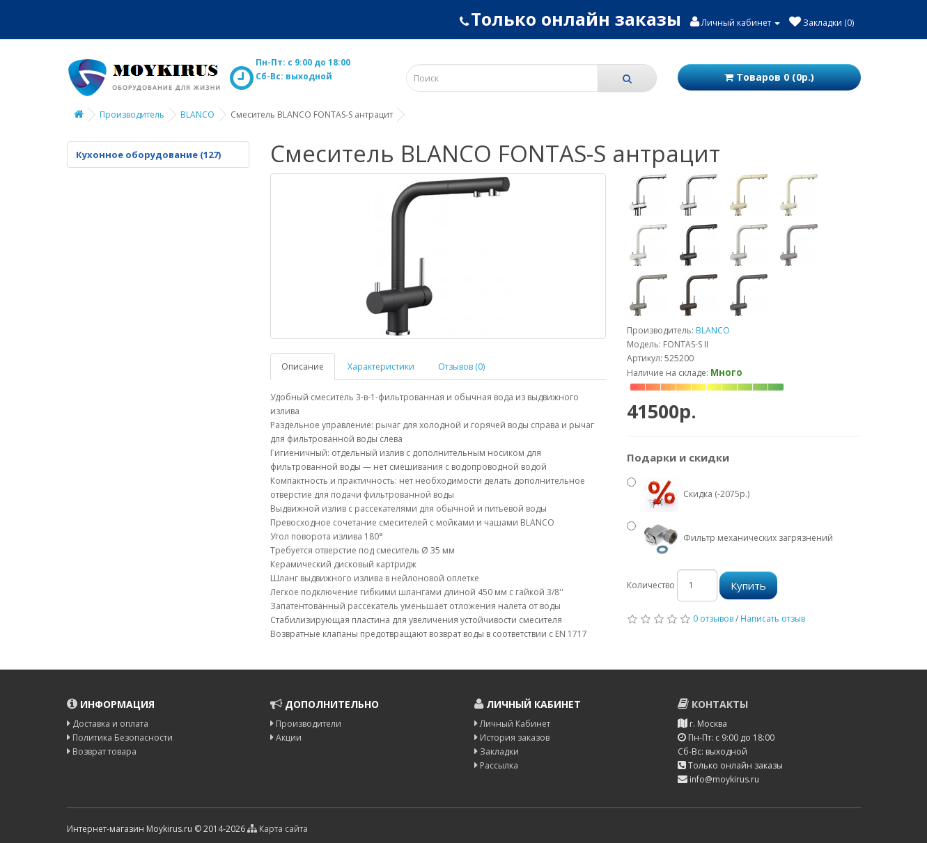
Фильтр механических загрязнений (730, 539)
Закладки (496, 751)
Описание (302, 366)
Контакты (713, 704)
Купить (748, 585)
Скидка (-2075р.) (688, 495)
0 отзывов (713, 618)
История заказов (512, 737)
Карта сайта (277, 829)
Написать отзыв (772, 618)
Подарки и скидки (678, 457)
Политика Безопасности (120, 737)
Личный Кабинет (512, 724)
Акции (286, 737)
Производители (305, 724)
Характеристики (381, 366)
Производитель (132, 114)
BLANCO (197, 114)
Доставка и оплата (107, 724)
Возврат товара (102, 751)
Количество (651, 585)
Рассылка (496, 765)
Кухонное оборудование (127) (148, 154)
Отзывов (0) (461, 366)
